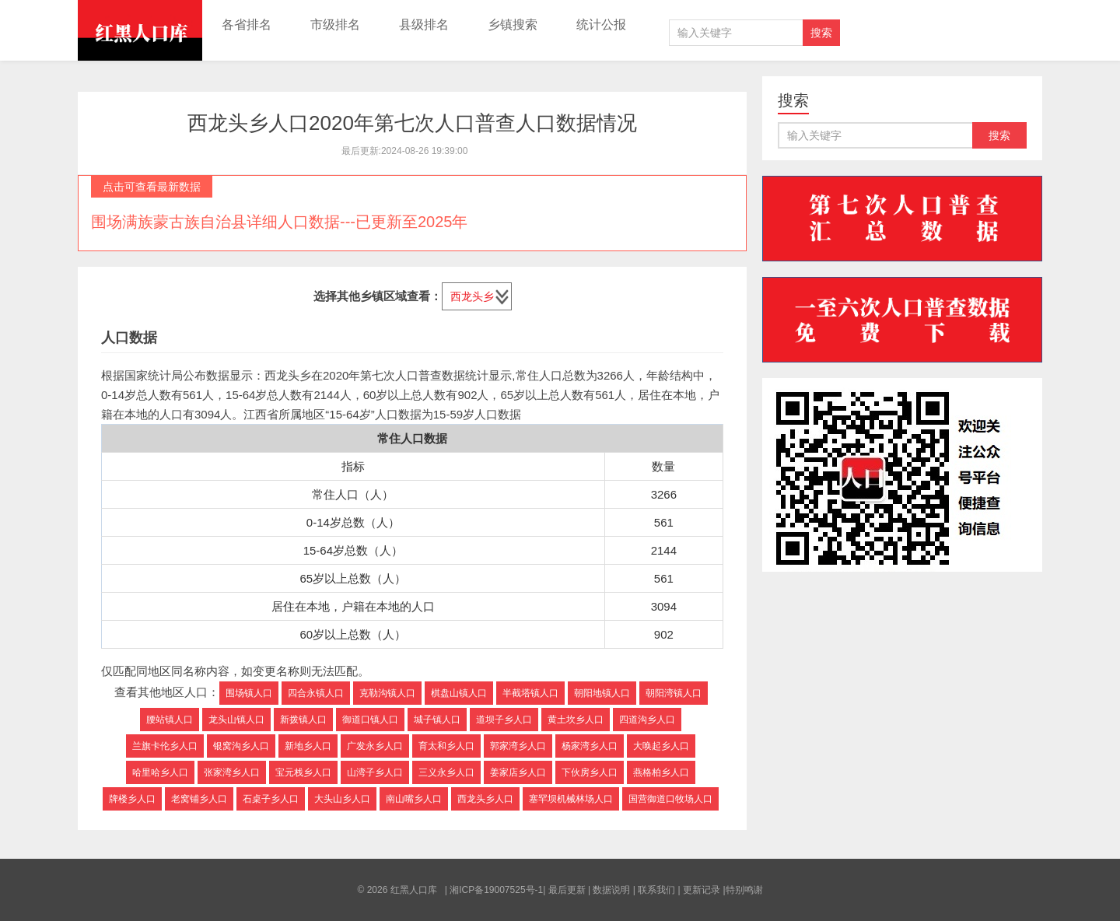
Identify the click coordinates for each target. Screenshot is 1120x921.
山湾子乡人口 (375, 772)
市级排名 (335, 24)
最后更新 (567, 889)
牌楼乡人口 (132, 798)
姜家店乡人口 (518, 772)
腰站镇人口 (169, 719)
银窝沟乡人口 (241, 746)
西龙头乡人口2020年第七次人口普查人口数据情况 (412, 123)
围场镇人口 (249, 693)
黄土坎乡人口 (576, 719)
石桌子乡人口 (271, 798)
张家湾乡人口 (232, 772)
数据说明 (611, 889)
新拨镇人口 (303, 719)
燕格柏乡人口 (661, 772)
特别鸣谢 (744, 889)
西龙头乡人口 (485, 798)
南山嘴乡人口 (414, 798)
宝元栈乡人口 (303, 772)
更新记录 (701, 889)
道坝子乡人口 (504, 719)
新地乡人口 (308, 746)
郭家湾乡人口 (518, 746)
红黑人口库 (140, 30)
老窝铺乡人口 (199, 798)
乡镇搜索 (512, 24)
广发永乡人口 (375, 746)
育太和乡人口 (446, 746)
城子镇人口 (437, 719)
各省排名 (246, 24)
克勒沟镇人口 (387, 693)
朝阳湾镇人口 (674, 693)
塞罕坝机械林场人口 (571, 798)
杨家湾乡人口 (590, 746)
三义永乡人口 (446, 772)
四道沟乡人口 (647, 719)
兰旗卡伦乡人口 (165, 746)
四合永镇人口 (316, 693)
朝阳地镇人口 (602, 693)
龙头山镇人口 (236, 719)
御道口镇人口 (370, 719)
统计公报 (601, 24)
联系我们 (656, 889)
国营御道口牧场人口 (670, 798)
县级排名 (424, 24)
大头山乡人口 (342, 798)
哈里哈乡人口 (160, 772)
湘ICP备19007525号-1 (496, 889)
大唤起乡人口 (661, 746)
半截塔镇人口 (530, 693)
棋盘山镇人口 (459, 693)
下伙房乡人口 (590, 772)
